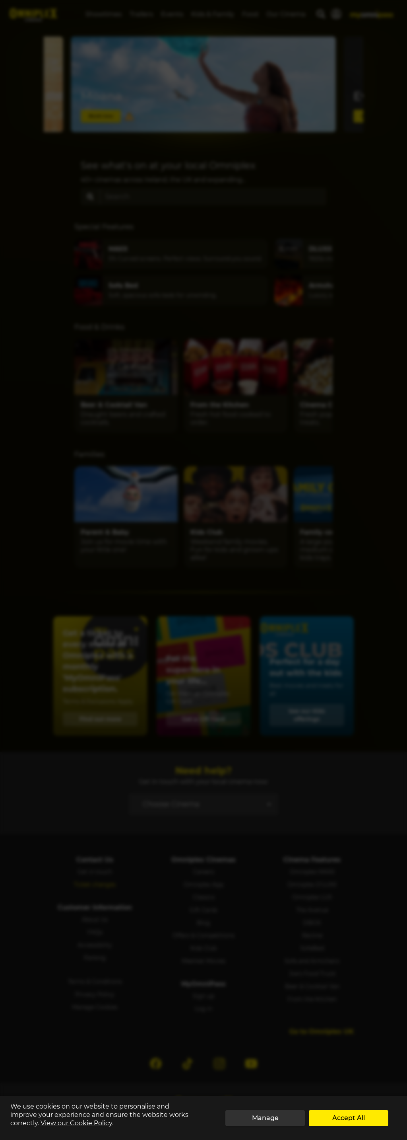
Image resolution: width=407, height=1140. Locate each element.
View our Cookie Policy (76, 1123)
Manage (265, 1118)
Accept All (348, 1118)
